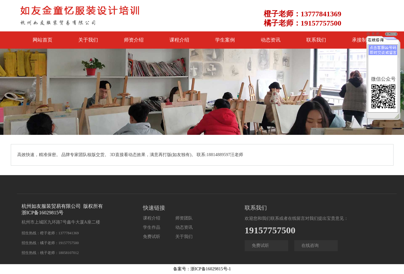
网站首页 (42, 39)
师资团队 (184, 218)
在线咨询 (310, 245)
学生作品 (151, 227)
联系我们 (316, 39)
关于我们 (88, 39)
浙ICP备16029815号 (43, 212)
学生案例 (225, 39)
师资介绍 (134, 39)
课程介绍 (179, 39)
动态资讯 (270, 39)
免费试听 (151, 236)
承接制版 (362, 39)
